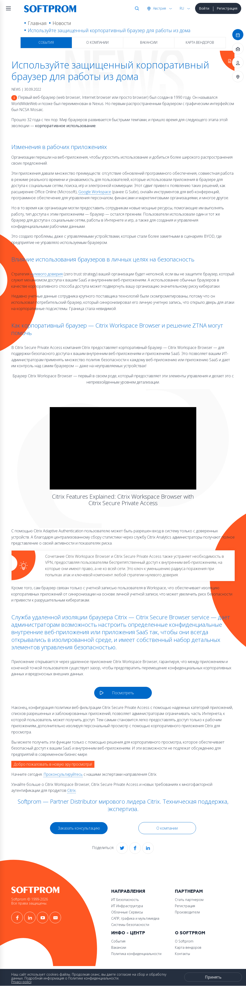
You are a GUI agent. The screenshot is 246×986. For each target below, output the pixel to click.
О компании (97, 42)
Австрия (159, 8)
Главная (37, 23)
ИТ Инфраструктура (127, 906)
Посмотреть (123, 692)
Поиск (136, 8)
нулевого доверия (46, 274)
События (46, 42)
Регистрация (227, 8)
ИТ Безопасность (125, 899)
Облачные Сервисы (127, 912)
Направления (128, 891)
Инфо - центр (128, 933)
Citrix (71, 790)
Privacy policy (21, 982)
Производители (187, 912)
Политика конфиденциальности (136, 953)
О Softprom (190, 933)
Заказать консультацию (79, 828)
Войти (204, 8)
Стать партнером (189, 899)
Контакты (182, 953)
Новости (62, 23)
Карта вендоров (200, 42)
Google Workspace (94, 191)
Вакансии (148, 42)
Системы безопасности (130, 924)
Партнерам (189, 891)
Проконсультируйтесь (63, 774)
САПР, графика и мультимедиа (135, 918)
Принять (213, 977)
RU (182, 8)
